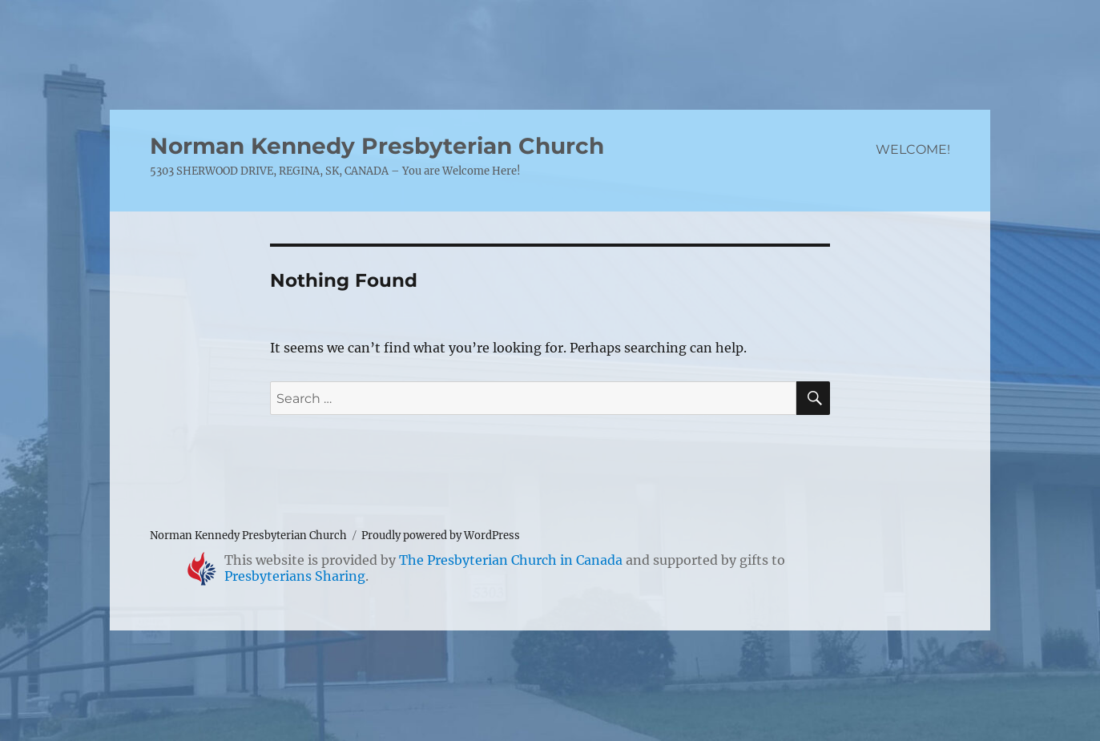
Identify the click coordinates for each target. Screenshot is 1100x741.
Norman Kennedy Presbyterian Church (377, 145)
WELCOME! (913, 149)
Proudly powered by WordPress (440, 535)
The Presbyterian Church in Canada (511, 560)
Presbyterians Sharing (294, 576)
